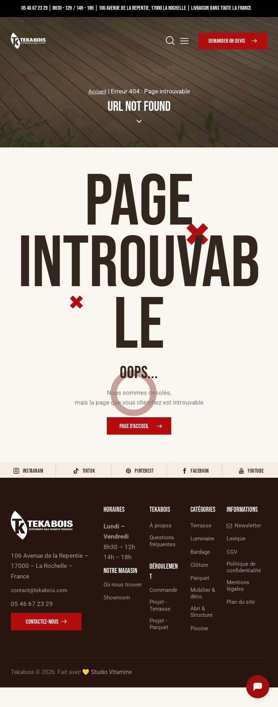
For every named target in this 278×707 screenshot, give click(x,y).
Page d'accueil (134, 427)
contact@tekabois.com (43, 599)
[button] (184, 40)
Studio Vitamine (111, 691)
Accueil (97, 91)
